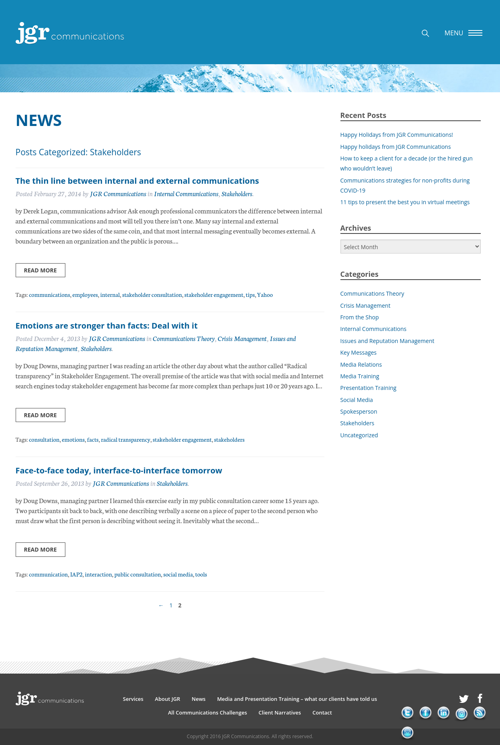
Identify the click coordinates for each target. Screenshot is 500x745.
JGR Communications (118, 193)
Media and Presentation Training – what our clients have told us (297, 698)
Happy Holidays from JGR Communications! (396, 134)
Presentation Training (368, 388)
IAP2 (76, 574)
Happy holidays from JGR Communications (395, 146)
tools (201, 574)
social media (178, 574)
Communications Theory (184, 338)
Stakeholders (236, 193)
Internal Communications (186, 193)
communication (48, 574)
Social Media (356, 400)
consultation (44, 439)
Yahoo (265, 294)
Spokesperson (358, 411)
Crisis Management (242, 338)
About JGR (167, 698)
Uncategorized (359, 435)
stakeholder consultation (152, 294)
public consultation (137, 574)
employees (85, 294)
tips (250, 294)
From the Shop (359, 317)
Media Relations (361, 364)
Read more (40, 270)
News (199, 698)
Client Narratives (280, 712)
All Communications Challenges (207, 712)
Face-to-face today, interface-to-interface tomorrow (119, 470)
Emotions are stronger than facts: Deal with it (107, 325)
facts (93, 439)
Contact (322, 712)
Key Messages (358, 352)
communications (49, 294)
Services (133, 698)
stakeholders (229, 439)
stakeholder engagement (213, 294)
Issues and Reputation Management (387, 341)
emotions (73, 439)
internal (110, 294)
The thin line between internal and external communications (137, 180)
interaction (98, 574)
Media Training (359, 376)
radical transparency (125, 439)
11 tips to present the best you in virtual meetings (405, 202)
